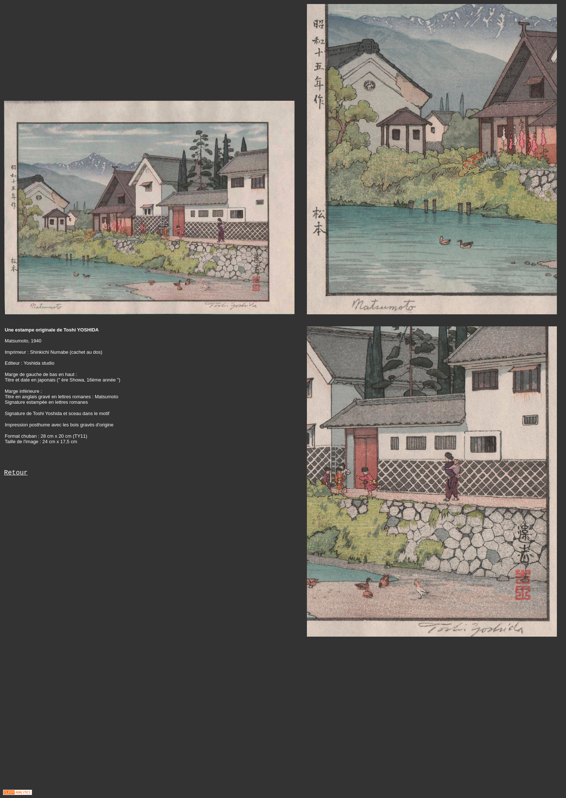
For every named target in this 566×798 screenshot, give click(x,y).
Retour (16, 472)
